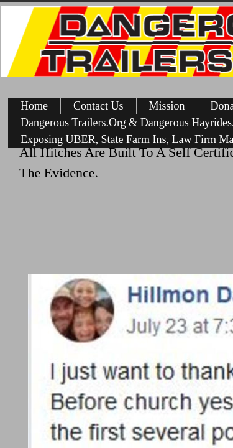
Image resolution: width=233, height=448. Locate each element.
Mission (167, 106)
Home (34, 106)
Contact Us (98, 106)
